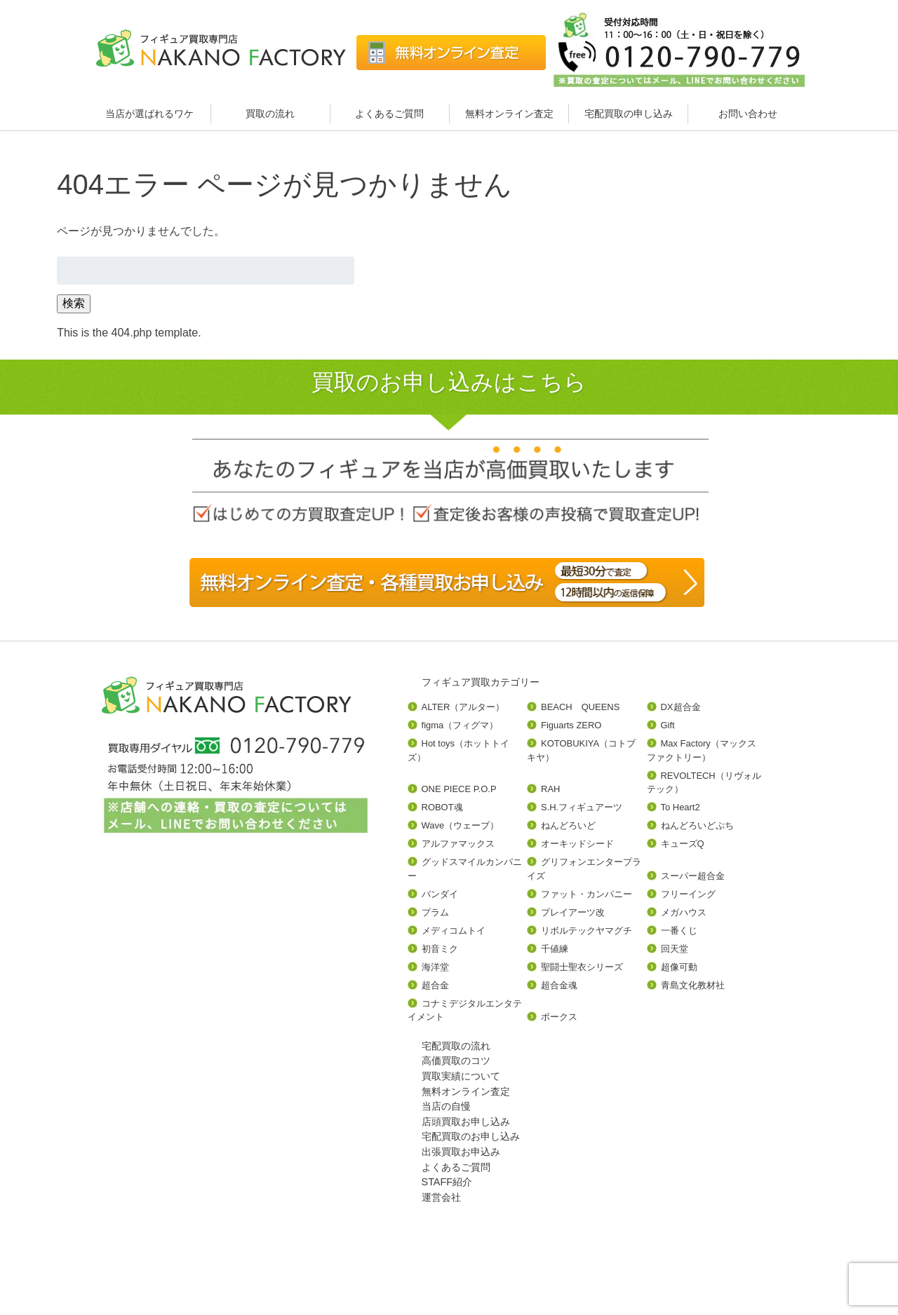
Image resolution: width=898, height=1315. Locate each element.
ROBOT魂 (442, 807)
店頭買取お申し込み (466, 1121)
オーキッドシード (577, 843)
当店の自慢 (446, 1106)
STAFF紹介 (447, 1181)
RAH (550, 789)
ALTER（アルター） (463, 707)
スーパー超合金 (693, 876)
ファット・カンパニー (586, 894)
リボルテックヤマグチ (586, 930)
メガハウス (683, 912)
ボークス (559, 1016)
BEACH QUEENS (580, 707)
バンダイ (440, 894)
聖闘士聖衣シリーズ (582, 967)
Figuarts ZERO (571, 725)
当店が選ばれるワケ (150, 113)
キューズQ (682, 843)
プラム (435, 912)
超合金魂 (559, 985)
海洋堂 (435, 967)
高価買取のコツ (456, 1060)
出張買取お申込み (461, 1151)
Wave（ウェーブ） (461, 825)
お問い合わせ (747, 113)
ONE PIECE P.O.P (459, 789)
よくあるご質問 (389, 113)
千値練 (554, 948)
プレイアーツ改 (573, 912)
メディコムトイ (453, 930)
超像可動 (679, 967)
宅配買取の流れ (456, 1045)
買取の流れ (270, 113)
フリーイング (688, 894)
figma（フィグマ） (460, 725)
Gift (668, 725)
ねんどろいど (568, 825)
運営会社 (441, 1197)
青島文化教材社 (693, 985)
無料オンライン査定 (509, 113)
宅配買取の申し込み (628, 113)
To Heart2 (680, 807)
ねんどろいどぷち (697, 825)
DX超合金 (681, 707)
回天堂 (674, 948)
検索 (73, 303)
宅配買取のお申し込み (471, 1136)
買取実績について (461, 1076)
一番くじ (679, 930)
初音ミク (440, 948)
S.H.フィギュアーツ (581, 807)
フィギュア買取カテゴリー (481, 682)
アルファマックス (458, 843)
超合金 (435, 985)
